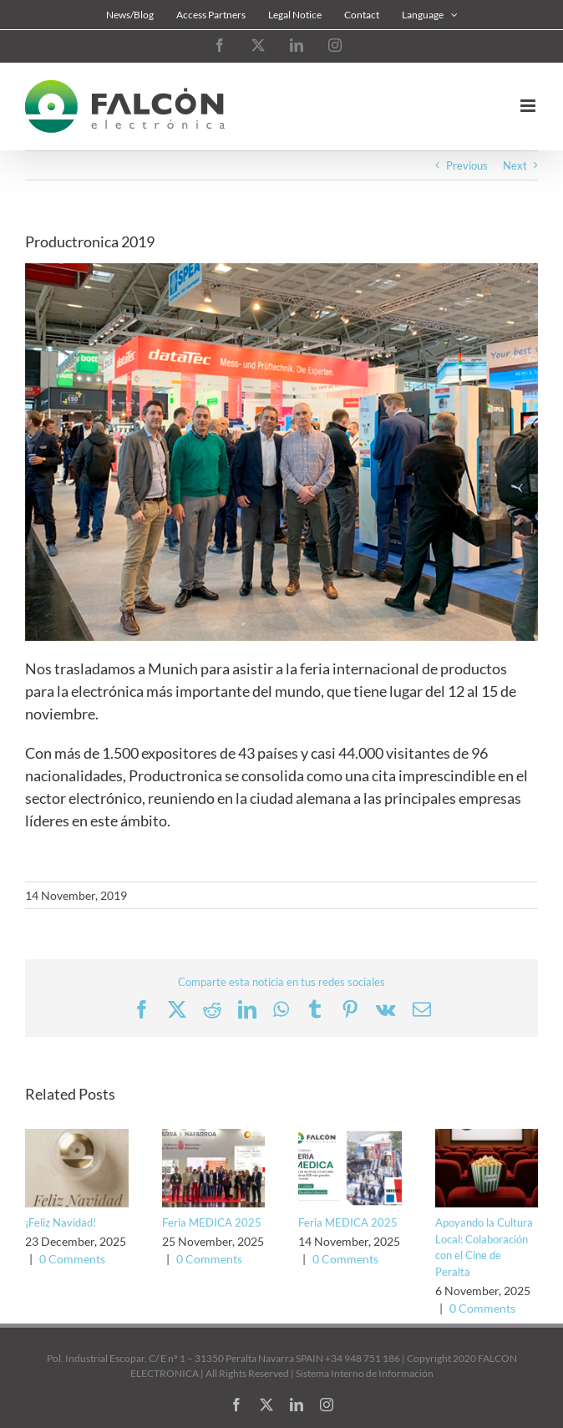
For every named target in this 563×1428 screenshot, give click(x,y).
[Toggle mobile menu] (529, 105)
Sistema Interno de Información (365, 1373)
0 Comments (72, 1259)
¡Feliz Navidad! (60, 1222)
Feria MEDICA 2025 (211, 1222)
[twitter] (266, 1404)
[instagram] (326, 1404)
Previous (467, 165)
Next (515, 165)
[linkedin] (296, 1404)
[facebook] (236, 1404)
